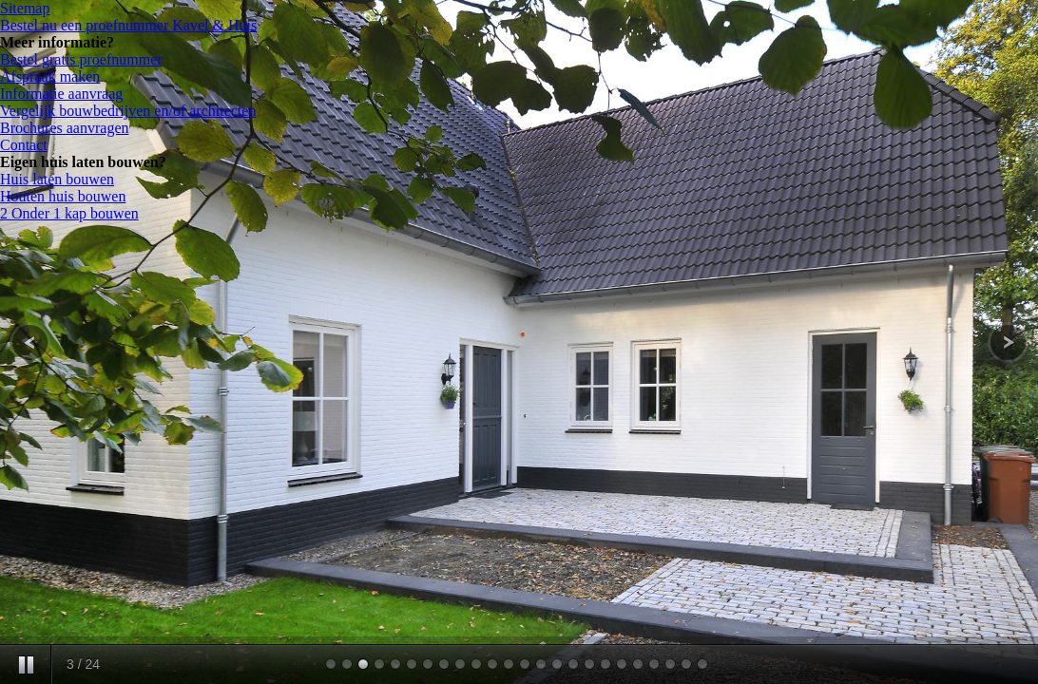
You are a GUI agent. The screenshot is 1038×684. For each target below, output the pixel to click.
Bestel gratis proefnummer (81, 59)
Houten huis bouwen (62, 196)
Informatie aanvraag (61, 94)
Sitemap (24, 8)
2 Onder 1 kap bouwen (69, 213)
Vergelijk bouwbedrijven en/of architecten (128, 111)
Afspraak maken (50, 76)
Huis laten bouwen (57, 179)
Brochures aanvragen (64, 128)
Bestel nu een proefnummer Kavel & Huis (128, 25)
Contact (24, 145)
